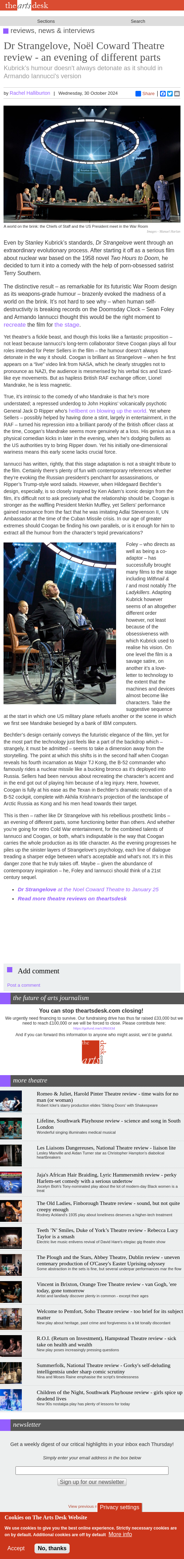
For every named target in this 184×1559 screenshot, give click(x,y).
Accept (16, 1548)
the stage (67, 324)
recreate (15, 324)
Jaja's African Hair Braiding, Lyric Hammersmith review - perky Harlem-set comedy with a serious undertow (107, 1178)
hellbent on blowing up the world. (108, 411)
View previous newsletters (92, 1506)
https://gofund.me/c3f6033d (94, 1028)
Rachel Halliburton (30, 93)
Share (145, 93)
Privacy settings (119, 1507)
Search (138, 21)
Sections (46, 21)
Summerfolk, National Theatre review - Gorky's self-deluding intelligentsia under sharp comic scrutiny (104, 1368)
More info (120, 1534)
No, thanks (52, 1548)
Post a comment (23, 985)
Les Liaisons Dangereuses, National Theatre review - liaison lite (106, 1148)
